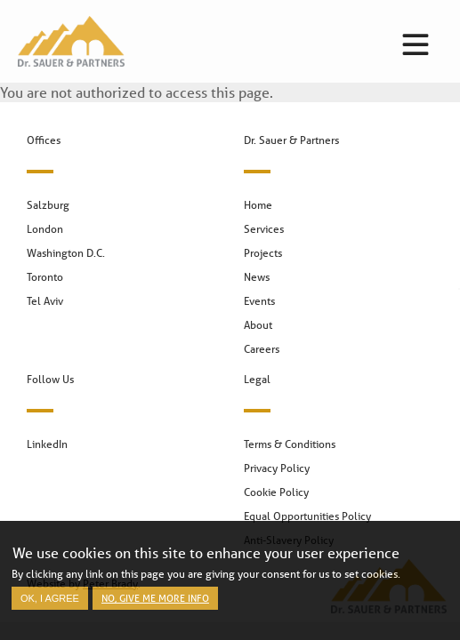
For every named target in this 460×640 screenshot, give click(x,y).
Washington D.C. (66, 252)
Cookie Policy (276, 492)
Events (259, 300)
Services (264, 228)
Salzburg (48, 204)
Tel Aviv (45, 300)
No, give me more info (155, 603)
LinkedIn (47, 444)
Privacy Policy (277, 468)
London (45, 228)
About (258, 324)
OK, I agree (49, 603)
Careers (261, 348)
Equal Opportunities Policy (307, 516)
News (257, 276)
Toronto (45, 276)
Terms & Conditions (289, 444)
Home (258, 204)
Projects (263, 252)
